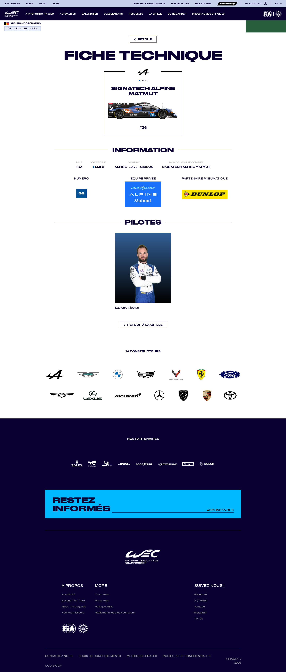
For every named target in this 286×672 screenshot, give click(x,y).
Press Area (102, 601)
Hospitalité (68, 594)
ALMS (55, 3)
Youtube (199, 607)
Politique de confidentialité (187, 656)
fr (276, 3)
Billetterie (203, 3)
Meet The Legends (73, 607)
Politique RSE (104, 607)
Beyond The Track (73, 601)
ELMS (29, 3)
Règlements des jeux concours (115, 613)
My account (256, 3)
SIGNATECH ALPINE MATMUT (186, 167)
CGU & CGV (53, 666)
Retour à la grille (143, 325)
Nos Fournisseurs (72, 613)
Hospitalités (180, 3)
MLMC (43, 3)
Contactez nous (59, 656)
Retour (143, 39)
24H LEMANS (12, 3)
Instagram (200, 613)
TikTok (198, 619)
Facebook (200, 594)
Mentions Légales (142, 656)
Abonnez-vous (220, 510)
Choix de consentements (99, 656)
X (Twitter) (201, 601)
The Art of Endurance (149, 3)
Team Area (102, 594)
